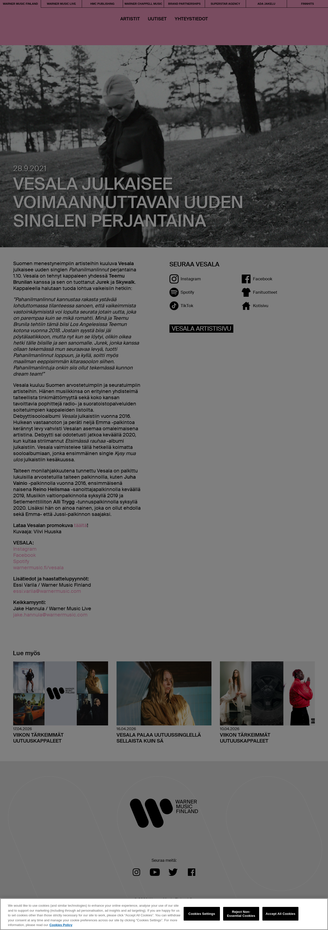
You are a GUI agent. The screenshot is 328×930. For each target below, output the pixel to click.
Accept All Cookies (280, 914)
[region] (164, 914)
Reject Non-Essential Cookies (241, 914)
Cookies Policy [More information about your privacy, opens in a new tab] (60, 925)
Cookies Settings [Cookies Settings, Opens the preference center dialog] (201, 914)
